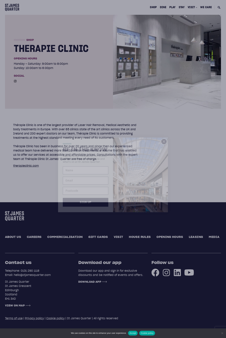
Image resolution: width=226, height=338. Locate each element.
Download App (89, 281)
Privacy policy (34, 318)
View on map (15, 305)
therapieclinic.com (26, 166)
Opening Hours (169, 237)
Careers (34, 237)
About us (13, 237)
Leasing (196, 237)
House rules (140, 237)
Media (214, 237)
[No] (222, 333)
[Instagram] (15, 81)
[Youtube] (189, 272)
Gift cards (98, 237)
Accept (133, 333)
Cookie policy (55, 318)
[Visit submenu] (196, 7)
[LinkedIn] (177, 272)
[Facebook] (155, 272)
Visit (118, 237)
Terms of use (14, 318)
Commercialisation (65, 237)
